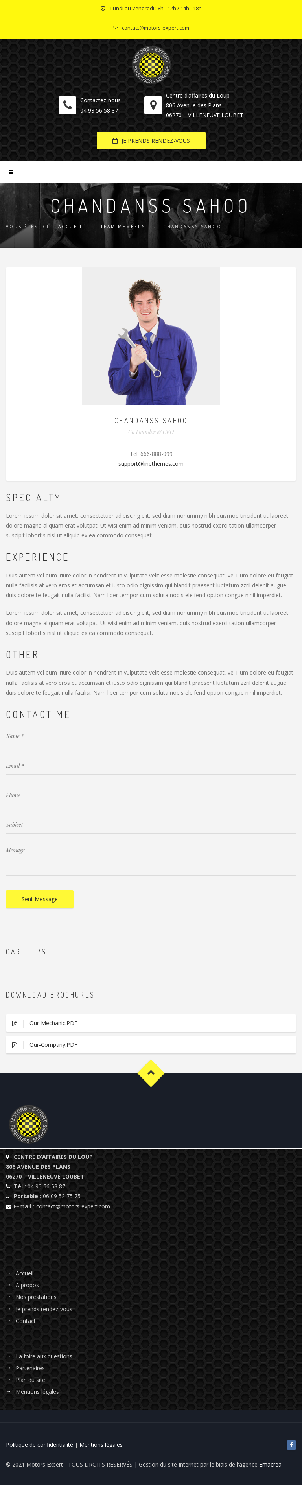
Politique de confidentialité (39, 1444)
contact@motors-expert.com (73, 1206)
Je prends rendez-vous (44, 1309)
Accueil (70, 226)
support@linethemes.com (151, 463)
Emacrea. (271, 1464)
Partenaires (30, 1368)
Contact (26, 1321)
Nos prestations (36, 1297)
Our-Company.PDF (41, 1045)
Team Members (123, 226)
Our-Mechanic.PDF (41, 1023)
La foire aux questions (44, 1356)
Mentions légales (37, 1391)
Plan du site (30, 1380)
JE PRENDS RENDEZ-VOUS (151, 140)
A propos (27, 1285)
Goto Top (151, 1073)
